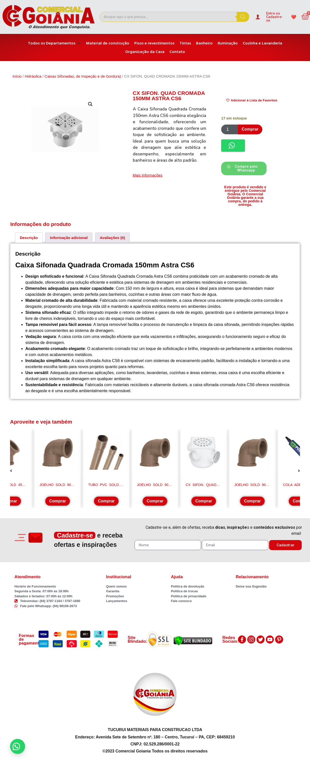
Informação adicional (69, 238)
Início (17, 76)
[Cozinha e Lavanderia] (262, 43)
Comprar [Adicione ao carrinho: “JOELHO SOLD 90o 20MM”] (252, 501)
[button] (90, 104)
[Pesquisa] (243, 17)
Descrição (29, 238)
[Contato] (177, 51)
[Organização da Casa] (145, 51)
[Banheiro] (204, 43)
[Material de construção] (108, 43)
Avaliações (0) (112, 238)
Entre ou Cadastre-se (274, 16)
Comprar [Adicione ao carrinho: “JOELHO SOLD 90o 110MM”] (57, 501)
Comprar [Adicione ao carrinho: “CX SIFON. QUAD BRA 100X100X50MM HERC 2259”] (203, 501)
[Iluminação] (227, 43)
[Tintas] (185, 43)
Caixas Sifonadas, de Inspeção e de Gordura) (83, 76)
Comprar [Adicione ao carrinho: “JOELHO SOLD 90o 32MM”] (155, 501)
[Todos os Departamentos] (54, 43)
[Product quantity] (229, 129)
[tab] (29, 237)
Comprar (250, 129)
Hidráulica (33, 76)
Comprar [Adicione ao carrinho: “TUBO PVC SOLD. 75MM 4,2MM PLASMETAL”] (106, 501)
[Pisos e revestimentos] (154, 43)
